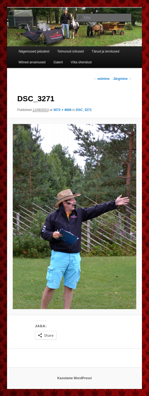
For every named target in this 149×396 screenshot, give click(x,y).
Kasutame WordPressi (74, 378)
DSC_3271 (84, 110)
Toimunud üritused (70, 51)
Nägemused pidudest (34, 51)
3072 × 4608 (62, 110)
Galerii (58, 62)
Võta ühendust (81, 62)
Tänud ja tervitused (105, 51)
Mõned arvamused (32, 62)
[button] (74, 216)
